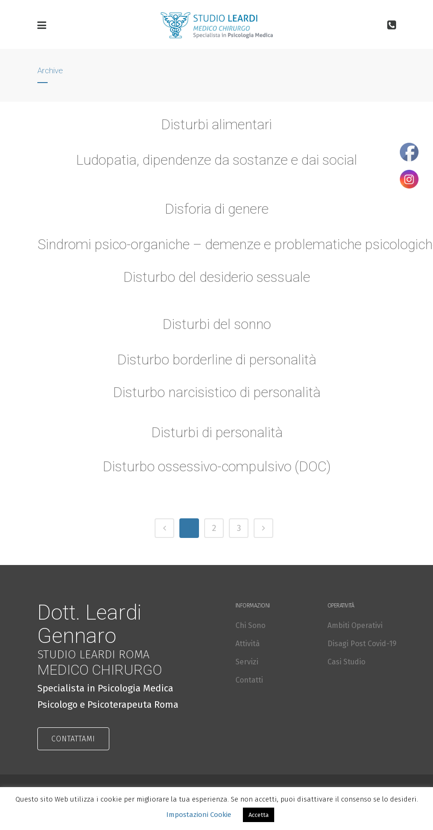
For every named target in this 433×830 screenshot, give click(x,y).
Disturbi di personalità (216, 437)
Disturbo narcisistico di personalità (216, 397)
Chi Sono (250, 625)
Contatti (249, 680)
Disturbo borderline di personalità (216, 364)
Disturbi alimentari (216, 124)
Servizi (246, 661)
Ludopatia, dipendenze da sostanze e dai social (216, 160)
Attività (247, 643)
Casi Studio (346, 661)
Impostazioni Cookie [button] (198, 814)
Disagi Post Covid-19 (362, 643)
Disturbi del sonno (216, 328)
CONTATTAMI (73, 738)
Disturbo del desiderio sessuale (216, 281)
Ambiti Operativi (355, 625)
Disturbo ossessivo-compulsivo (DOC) (216, 471)
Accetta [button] (258, 814)
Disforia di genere (217, 209)
